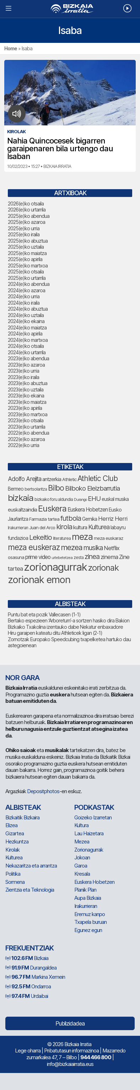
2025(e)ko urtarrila (26, 278)
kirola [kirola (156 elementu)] (64, 527)
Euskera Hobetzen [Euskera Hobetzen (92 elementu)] (88, 509)
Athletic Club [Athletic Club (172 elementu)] (97, 478)
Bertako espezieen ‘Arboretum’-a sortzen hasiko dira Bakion (68, 620)
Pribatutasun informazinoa (71, 1050)
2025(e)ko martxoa (28, 265)
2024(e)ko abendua (28, 284)
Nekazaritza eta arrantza (31, 865)
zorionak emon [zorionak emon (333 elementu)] (39, 580)
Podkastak (94, 807)
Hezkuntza (16, 841)
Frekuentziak (29, 948)
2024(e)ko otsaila (26, 346)
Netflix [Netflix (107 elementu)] (111, 548)
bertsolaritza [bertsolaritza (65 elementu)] (36, 489)
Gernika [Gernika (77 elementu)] (89, 519)
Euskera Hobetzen (94, 882)
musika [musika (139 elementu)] (93, 548)
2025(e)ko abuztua (28, 241)
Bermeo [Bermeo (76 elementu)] (15, 489)
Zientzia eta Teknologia (29, 889)
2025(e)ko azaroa (26, 222)
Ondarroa (28, 986)
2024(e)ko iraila (23, 303)
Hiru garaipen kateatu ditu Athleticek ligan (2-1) (55, 633)
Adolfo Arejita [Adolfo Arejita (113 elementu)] (24, 478)
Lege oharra (28, 1050)
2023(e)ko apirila (25, 408)
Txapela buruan (90, 922)
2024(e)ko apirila (25, 334)
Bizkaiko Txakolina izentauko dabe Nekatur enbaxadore (65, 627)
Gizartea (14, 833)
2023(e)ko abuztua (27, 383)
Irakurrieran (85, 906)
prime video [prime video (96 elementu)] (37, 557)
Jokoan (82, 857)
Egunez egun (88, 930)
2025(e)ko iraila (23, 234)
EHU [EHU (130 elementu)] (94, 498)
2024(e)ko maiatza (27, 327)
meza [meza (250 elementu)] (82, 536)
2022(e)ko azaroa (26, 439)
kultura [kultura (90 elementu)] (80, 527)
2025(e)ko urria (23, 228)
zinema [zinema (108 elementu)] (109, 556)
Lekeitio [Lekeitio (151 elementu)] (40, 537)
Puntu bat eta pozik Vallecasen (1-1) (44, 614)
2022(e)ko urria (23, 445)
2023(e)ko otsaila (25, 420)
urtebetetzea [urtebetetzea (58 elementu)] (62, 557)
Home (10, 48)
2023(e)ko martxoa (27, 414)
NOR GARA (22, 677)
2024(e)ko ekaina (26, 321)
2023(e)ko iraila (23, 377)
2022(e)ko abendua (28, 433)
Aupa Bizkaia (87, 897)
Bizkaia (26, 958)
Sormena (15, 882)
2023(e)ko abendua (28, 358)
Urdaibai (26, 996)
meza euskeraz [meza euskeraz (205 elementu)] (34, 547)
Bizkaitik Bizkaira (22, 817)
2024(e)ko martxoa (28, 340)
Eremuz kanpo (89, 914)
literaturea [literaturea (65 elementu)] (62, 538)
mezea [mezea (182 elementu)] (71, 547)
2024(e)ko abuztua (28, 309)
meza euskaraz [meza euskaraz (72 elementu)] (108, 538)
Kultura (81, 825)
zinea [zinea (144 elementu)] (92, 556)
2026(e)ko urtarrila (26, 210)
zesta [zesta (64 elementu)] (79, 557)
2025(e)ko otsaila (26, 272)
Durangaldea (30, 967)
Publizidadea (70, 1023)
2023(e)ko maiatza (27, 402)
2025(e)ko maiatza (27, 253)
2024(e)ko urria (23, 296)
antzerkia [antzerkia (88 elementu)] (51, 479)
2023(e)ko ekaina (26, 395)
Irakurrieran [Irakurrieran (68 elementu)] (18, 527)
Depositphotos (43, 791)
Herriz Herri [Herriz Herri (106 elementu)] (112, 518)
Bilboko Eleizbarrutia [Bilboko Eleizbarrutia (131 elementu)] (92, 488)
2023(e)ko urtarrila (26, 427)
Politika (12, 873)
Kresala (82, 873)
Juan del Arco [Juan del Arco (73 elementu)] (42, 527)
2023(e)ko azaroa (26, 365)
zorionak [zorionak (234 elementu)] (103, 568)
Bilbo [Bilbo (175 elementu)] (56, 487)
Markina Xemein (35, 976)
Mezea (81, 841)
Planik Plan (85, 889)
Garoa (80, 865)
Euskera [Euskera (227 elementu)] (52, 508)
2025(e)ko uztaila (26, 247)
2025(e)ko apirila (25, 259)
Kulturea (13, 857)
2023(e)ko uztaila (25, 389)
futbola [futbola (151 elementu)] (70, 518)
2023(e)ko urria (23, 371)
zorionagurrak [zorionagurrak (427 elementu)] (55, 567)
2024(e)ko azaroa (26, 290)
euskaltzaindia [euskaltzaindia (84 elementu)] (22, 510)
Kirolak (12, 849)
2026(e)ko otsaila (26, 204)
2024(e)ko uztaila (26, 315)
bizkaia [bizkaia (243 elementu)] (20, 498)
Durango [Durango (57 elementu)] (80, 499)
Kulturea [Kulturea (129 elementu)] (98, 527)
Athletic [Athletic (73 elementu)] (69, 479)
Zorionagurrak (88, 849)
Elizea (11, 825)
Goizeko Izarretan (93, 817)
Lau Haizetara (88, 833)
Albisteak (23, 807)
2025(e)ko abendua (28, 216)
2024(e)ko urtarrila (26, 352)
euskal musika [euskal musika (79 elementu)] (115, 499)
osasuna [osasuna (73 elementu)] (16, 557)
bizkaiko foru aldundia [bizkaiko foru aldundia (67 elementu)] (53, 499)
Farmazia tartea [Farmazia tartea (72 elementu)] (44, 519)
